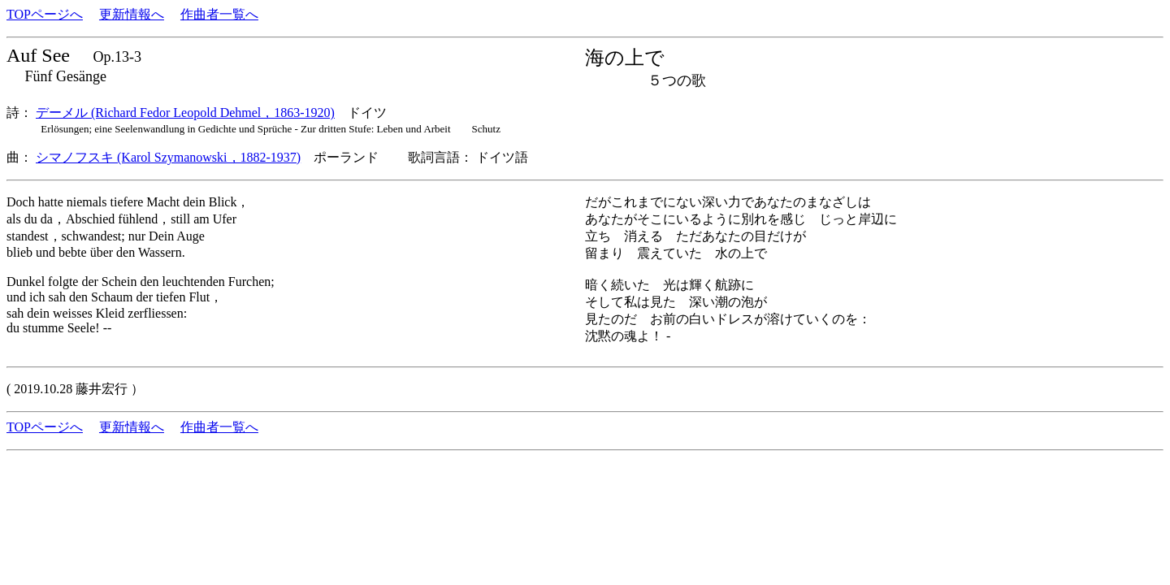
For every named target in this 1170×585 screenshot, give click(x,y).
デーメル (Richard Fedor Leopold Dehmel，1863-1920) (185, 112)
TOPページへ (44, 14)
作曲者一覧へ (219, 14)
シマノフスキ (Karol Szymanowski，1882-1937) (168, 157)
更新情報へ (131, 14)
